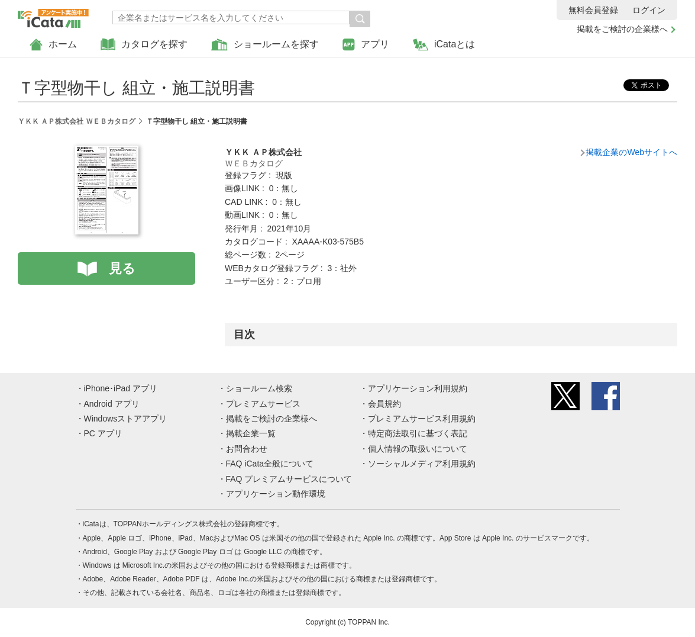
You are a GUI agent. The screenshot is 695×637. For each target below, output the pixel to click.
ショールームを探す (265, 44)
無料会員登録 (593, 10)
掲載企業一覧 (251, 433)
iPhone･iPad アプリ (121, 388)
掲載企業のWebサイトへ (631, 152)
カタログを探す (144, 44)
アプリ (365, 44)
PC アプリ (103, 433)
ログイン (648, 10)
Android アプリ (112, 403)
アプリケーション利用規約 (417, 388)
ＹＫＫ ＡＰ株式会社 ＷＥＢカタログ (76, 121)
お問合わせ (246, 448)
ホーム (53, 44)
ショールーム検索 (259, 388)
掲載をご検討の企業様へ (622, 29)
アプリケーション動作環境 (275, 493)
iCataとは (444, 44)
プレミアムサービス (263, 403)
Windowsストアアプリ (125, 418)
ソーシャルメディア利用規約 (422, 463)
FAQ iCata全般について (270, 463)
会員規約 (384, 403)
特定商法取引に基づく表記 (417, 433)
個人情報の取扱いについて (417, 448)
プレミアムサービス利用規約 (422, 418)
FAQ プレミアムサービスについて (289, 479)
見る (122, 268)
